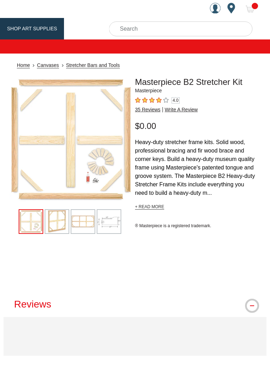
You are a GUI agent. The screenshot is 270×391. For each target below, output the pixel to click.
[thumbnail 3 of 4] (83, 221)
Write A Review (181, 109)
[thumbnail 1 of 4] (31, 221)
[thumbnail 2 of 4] (57, 221)
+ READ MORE (149, 206)
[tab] (135, 304)
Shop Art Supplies (32, 28)
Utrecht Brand (92, 28)
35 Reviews (147, 109)
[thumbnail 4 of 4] (109, 221)
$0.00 (145, 126)
